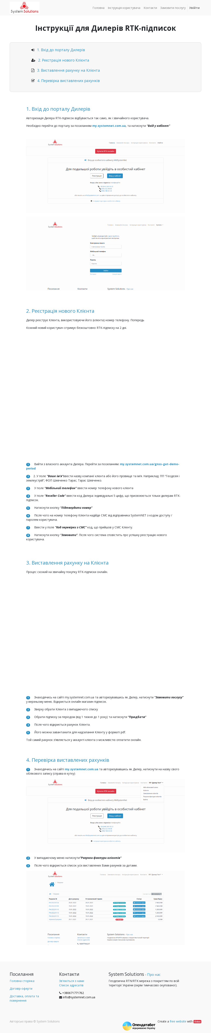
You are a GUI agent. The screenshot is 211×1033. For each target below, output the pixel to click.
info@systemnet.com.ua (79, 997)
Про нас (154, 974)
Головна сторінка (22, 981)
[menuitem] (98, 8)
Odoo (197, 1021)
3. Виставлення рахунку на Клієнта (68, 70)
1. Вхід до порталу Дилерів (61, 49)
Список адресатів (71, 985)
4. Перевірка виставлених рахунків (68, 80)
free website (178, 1021)
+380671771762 (73, 993)
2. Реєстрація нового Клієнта (63, 60)
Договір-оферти (21, 988)
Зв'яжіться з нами (71, 981)
